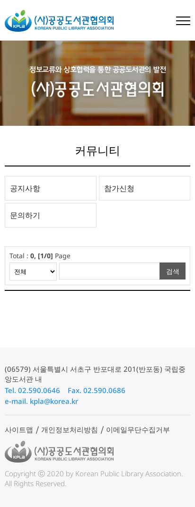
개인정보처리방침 (69, 429)
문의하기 (25, 215)
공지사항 (25, 188)
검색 (172, 271)
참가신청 (119, 188)
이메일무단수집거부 (138, 429)
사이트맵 (19, 429)
